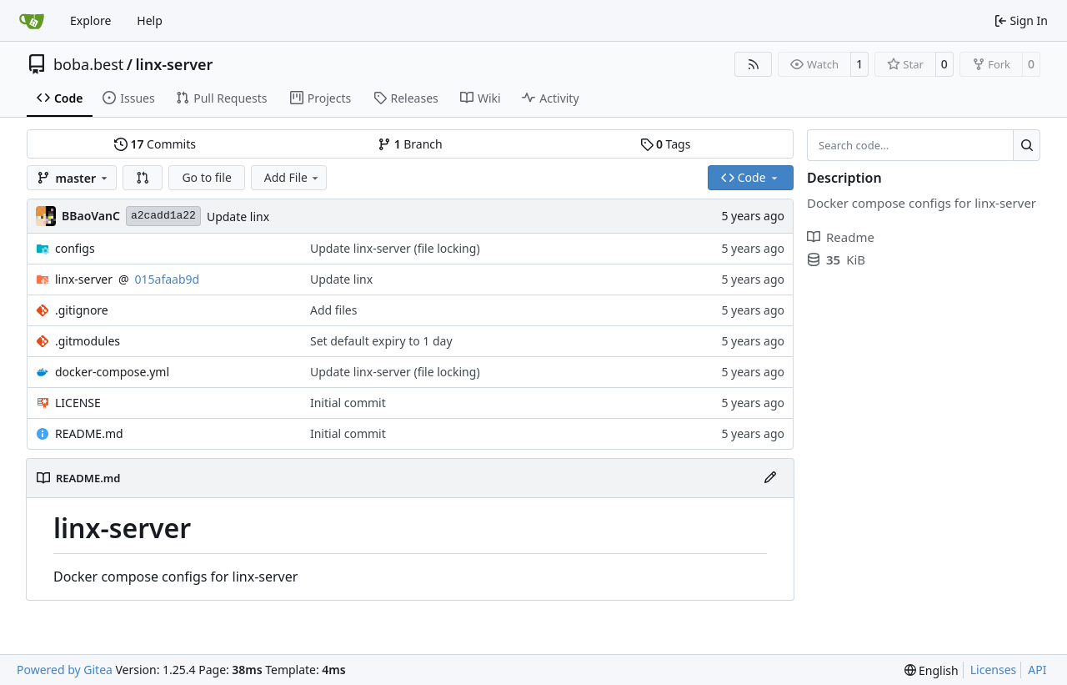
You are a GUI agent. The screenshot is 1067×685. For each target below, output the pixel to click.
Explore (90, 20)
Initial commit (348, 402)
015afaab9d (167, 279)
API (1037, 669)
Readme (840, 237)
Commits (155, 144)
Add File (292, 177)
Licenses (993, 669)
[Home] (31, 21)
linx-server (174, 64)
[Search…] (1026, 145)
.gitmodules (87, 341)
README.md (89, 433)
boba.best (88, 64)
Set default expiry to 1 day (381, 341)
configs (75, 248)
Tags (665, 144)
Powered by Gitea (65, 669)
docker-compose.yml (112, 372)
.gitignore (81, 310)
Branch (410, 144)
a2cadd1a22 (163, 215)
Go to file (206, 177)
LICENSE (78, 402)
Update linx (238, 216)
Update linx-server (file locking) (395, 248)
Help (150, 20)
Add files (333, 310)
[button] (143, 177)
